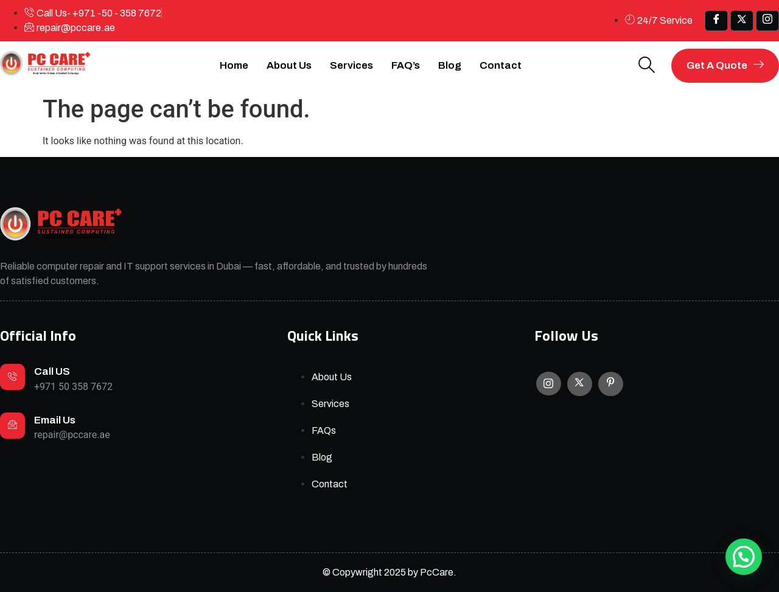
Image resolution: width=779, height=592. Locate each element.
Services (351, 65)
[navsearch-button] (647, 66)
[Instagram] (548, 383)
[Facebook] (716, 20)
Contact (501, 65)
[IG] (767, 20)
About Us (289, 65)
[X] (579, 384)
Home (234, 65)
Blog (449, 65)
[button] (743, 556)
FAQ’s (405, 65)
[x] (741, 20)
